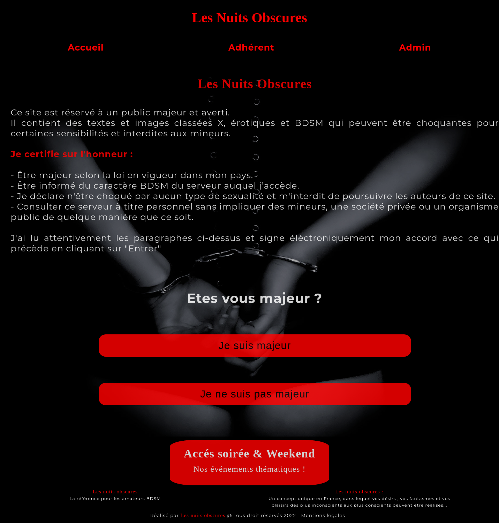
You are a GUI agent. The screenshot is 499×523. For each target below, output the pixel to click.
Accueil (86, 47)
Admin (415, 47)
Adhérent (251, 47)
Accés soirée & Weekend (249, 453)
